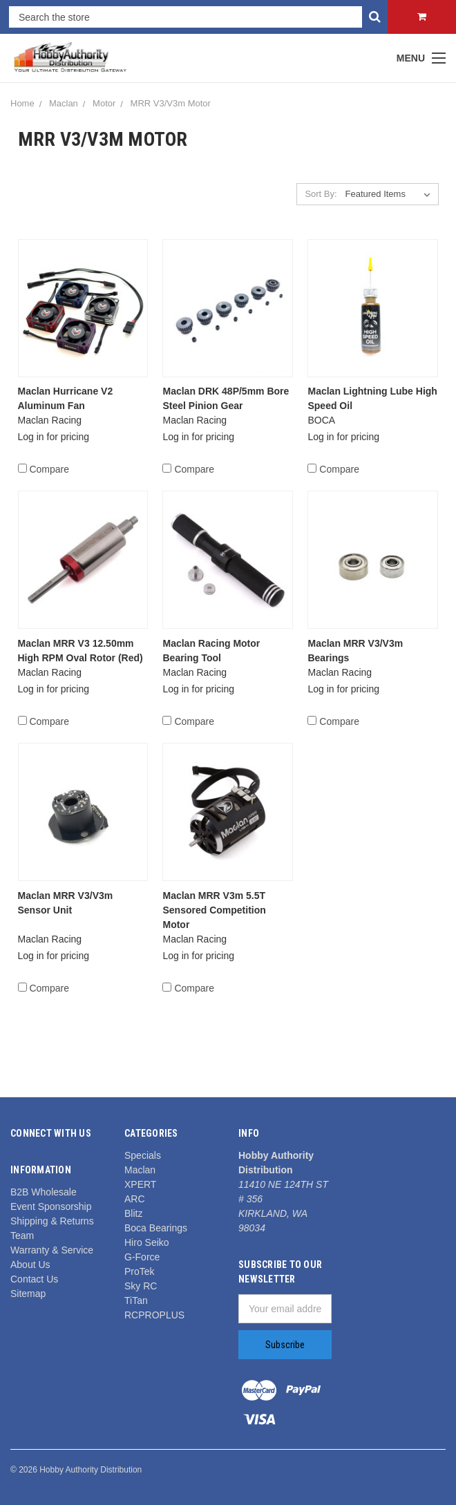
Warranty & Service (51, 1250)
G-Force (142, 1256)
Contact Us (34, 1279)
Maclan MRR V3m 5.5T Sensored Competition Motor (213, 910)
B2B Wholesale (43, 1192)
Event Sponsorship (51, 1206)
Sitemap (28, 1293)
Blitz (133, 1213)
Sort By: (320, 194)
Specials (142, 1155)
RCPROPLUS (154, 1315)
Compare (43, 469)
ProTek (139, 1271)
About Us (30, 1264)
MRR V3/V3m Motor (171, 103)
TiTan (136, 1300)
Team (22, 1235)
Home (22, 103)
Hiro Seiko (146, 1242)
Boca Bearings (155, 1227)
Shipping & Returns (52, 1221)
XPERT (140, 1184)
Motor (104, 103)
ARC (134, 1198)
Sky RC (140, 1285)
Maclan (63, 103)
